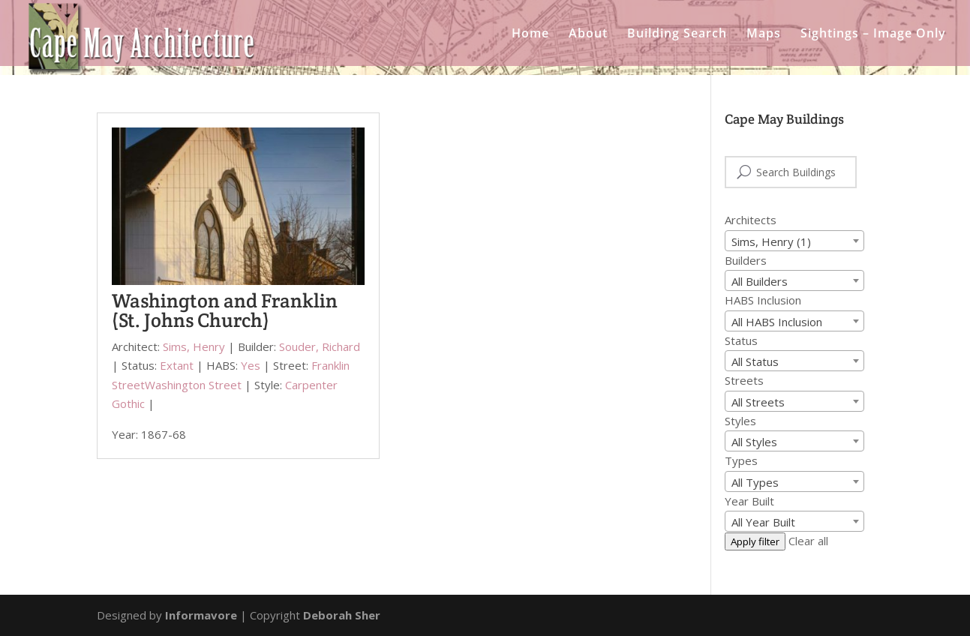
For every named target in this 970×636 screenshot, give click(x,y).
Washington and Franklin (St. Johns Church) (225, 310)
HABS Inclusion (763, 300)
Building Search (677, 34)
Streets (744, 380)
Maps (763, 34)
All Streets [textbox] (758, 402)
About (588, 34)
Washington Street (193, 384)
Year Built (749, 501)
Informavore (201, 615)
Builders (746, 260)
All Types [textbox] (755, 482)
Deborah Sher (341, 615)
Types (741, 460)
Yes (250, 365)
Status (741, 340)
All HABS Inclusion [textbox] (776, 321)
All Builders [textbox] (759, 281)
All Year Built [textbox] (763, 522)
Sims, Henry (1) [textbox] (771, 241)
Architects (750, 219)
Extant (177, 365)
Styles (740, 420)
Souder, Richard (319, 346)
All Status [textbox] (755, 361)
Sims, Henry (194, 346)
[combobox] (794, 240)
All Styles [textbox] (754, 441)
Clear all (808, 540)
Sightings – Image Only (873, 34)
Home (530, 34)
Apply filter (755, 541)
